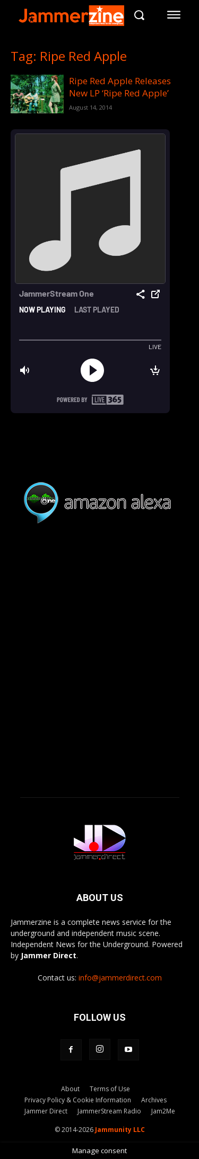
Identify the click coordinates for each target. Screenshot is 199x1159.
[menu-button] (174, 15)
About (70, 1088)
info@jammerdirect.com (120, 978)
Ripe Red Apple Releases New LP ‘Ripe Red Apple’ (120, 87)
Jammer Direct (45, 1111)
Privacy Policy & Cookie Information (77, 1099)
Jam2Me (163, 1111)
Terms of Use (110, 1088)
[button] (138, 14)
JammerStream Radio (109, 1111)
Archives (154, 1099)
